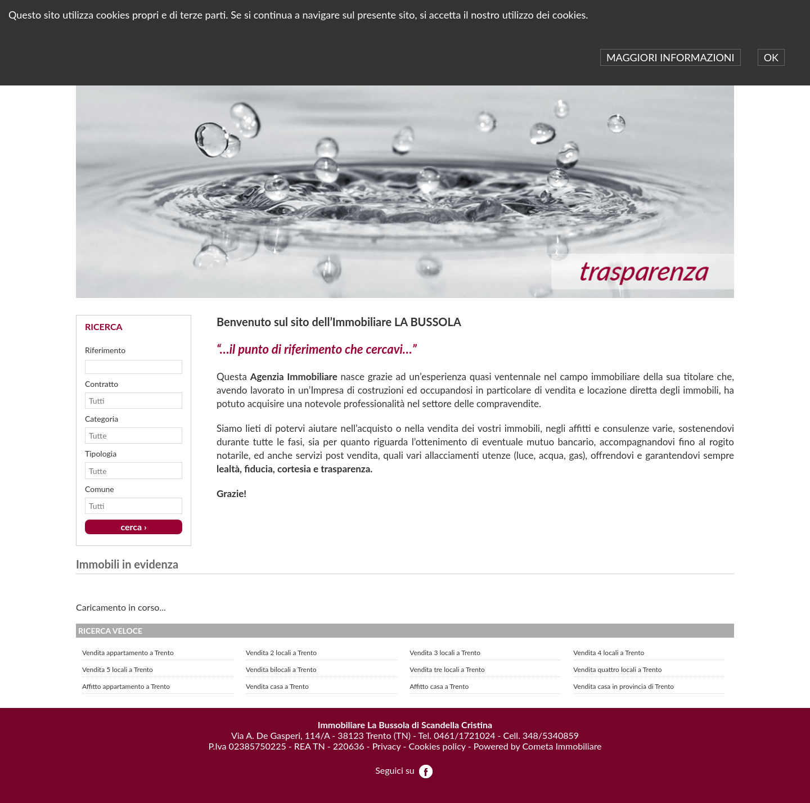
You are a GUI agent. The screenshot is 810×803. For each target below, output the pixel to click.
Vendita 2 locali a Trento (281, 652)
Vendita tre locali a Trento (447, 669)
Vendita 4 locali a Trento (608, 652)
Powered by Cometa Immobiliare (538, 746)
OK (771, 57)
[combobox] (128, 400)
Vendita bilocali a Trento (281, 669)
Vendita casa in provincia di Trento (623, 686)
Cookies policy (436, 746)
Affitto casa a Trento (439, 686)
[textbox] (134, 367)
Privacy (386, 746)
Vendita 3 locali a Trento (445, 652)
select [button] (175, 400)
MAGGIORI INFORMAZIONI (670, 57)
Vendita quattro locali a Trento (617, 669)
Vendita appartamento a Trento (128, 652)
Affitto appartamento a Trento (126, 686)
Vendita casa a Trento (277, 686)
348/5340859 (551, 735)
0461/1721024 (464, 735)
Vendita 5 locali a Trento (117, 669)
